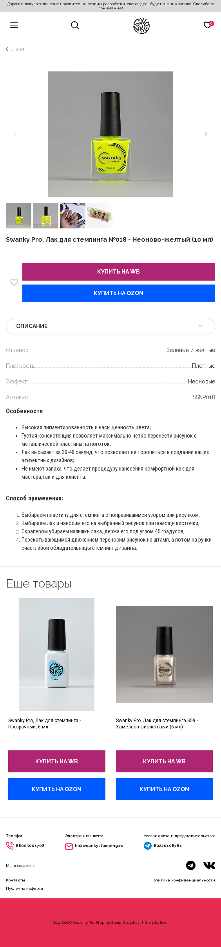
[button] (206, 134)
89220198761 (168, 845)
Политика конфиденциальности (182, 880)
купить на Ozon (118, 293)
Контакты (15, 880)
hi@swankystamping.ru (99, 845)
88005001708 (30, 845)
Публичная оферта (24, 888)
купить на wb (118, 271)
